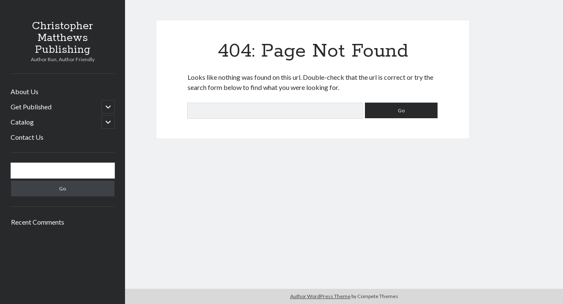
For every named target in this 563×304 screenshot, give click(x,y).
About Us (24, 91)
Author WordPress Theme (320, 296)
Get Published (31, 107)
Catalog (22, 122)
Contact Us (27, 137)
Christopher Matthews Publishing (62, 38)
